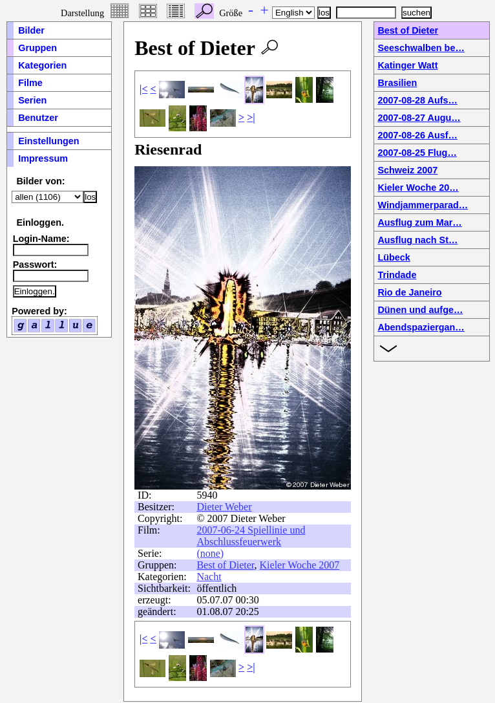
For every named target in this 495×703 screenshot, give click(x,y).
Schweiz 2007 (407, 170)
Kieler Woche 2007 (300, 564)
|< (144, 88)
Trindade (396, 275)
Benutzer (38, 118)
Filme (30, 83)
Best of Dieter (225, 564)
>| (251, 117)
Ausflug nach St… (417, 240)
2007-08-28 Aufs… (417, 100)
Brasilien (397, 83)
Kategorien (42, 65)
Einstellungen (48, 141)
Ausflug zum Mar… (419, 222)
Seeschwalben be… (420, 48)
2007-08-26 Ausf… (417, 135)
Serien (32, 100)
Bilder (31, 30)
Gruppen (37, 48)
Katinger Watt (407, 65)
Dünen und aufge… (420, 310)
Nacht (208, 576)
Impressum (43, 158)
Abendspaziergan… (420, 327)
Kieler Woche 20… (417, 187)
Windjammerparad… (422, 205)
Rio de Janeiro (409, 292)
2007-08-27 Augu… (418, 118)
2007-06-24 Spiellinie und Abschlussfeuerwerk (250, 536)
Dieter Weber (223, 506)
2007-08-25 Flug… (416, 152)
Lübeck (393, 257)
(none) (210, 553)
